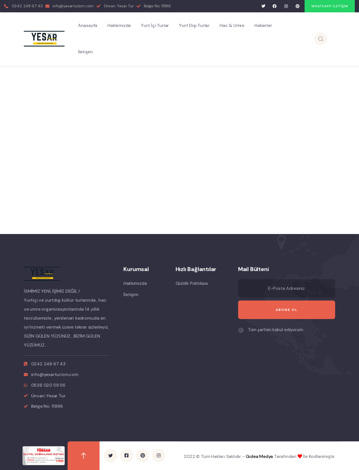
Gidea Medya (259, 456)
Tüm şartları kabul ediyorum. (275, 330)
